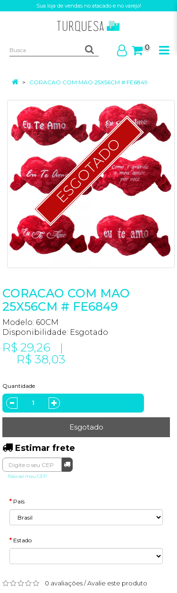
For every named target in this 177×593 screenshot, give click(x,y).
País (19, 501)
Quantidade (18, 385)
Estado (22, 540)
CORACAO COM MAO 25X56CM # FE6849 (88, 82)
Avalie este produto (117, 583)
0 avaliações (64, 583)
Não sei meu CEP (27, 476)
